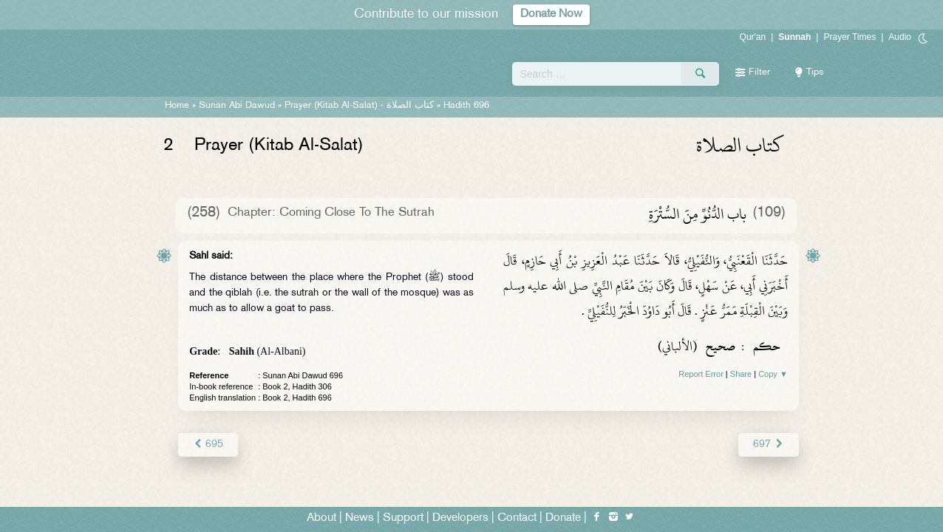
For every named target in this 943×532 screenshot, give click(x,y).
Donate (563, 518)
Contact (517, 518)
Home (177, 105)
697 (768, 444)
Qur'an (753, 37)
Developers (460, 518)
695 (208, 444)
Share (741, 373)
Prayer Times (849, 37)
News (359, 518)
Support (403, 518)
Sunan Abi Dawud (237, 105)
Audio (899, 37)
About (321, 518)
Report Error (701, 373)
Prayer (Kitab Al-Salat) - (359, 105)
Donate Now (551, 14)
